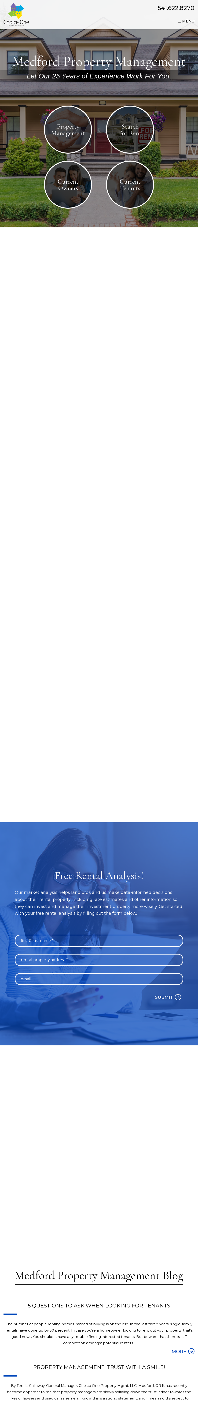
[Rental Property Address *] (99, 960)
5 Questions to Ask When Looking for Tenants (99, 1306)
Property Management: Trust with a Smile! (99, 1367)
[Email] (99, 979)
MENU (186, 21)
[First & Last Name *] (99, 941)
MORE (179, 1351)
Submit (164, 997)
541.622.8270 (176, 7)
